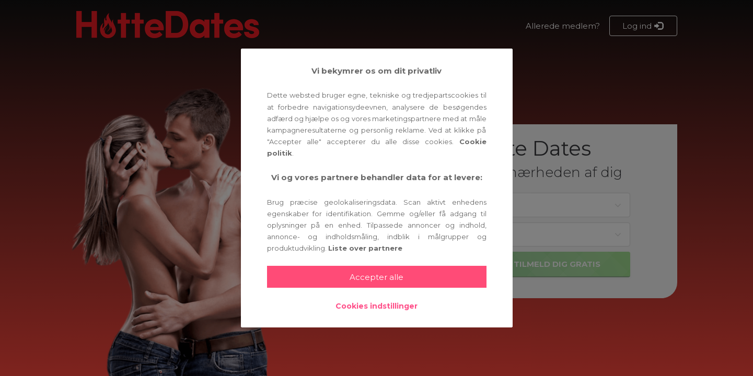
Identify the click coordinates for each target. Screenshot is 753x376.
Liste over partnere (365, 248)
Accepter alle (376, 277)
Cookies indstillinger (376, 306)
